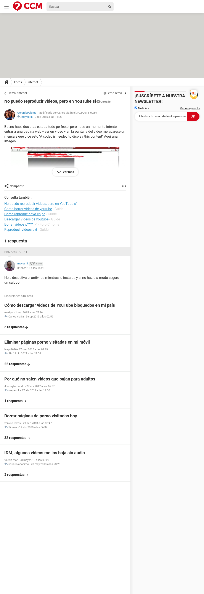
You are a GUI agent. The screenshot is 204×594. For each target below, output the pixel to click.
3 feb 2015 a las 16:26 (48, 116)
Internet (32, 82)
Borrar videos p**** (18, 224)
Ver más (68, 172)
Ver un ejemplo (190, 108)
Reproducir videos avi (20, 230)
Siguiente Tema (112, 93)
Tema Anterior (17, 93)
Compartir (17, 186)
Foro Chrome (49, 224)
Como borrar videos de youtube (28, 209)
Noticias (142, 108)
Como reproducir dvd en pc (24, 214)
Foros (18, 82)
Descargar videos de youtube (26, 219)
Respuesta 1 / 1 (15, 251)
